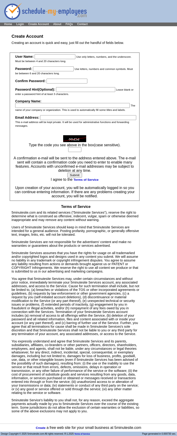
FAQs (69, 24)
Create (40, 428)
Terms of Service (86, 179)
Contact (82, 24)
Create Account (38, 24)
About (57, 24)
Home (8, 24)
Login (20, 24)
